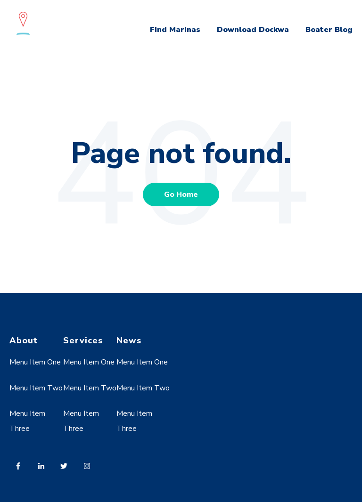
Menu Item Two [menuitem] (36, 388)
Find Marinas (175, 29)
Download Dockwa (253, 29)
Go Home (181, 194)
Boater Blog (329, 29)
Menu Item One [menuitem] (35, 362)
